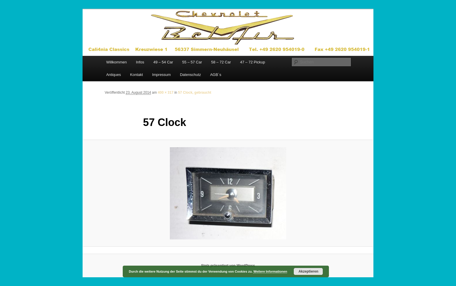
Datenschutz (190, 74)
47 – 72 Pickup (252, 62)
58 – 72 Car (221, 62)
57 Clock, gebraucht (194, 92)
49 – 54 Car (163, 62)
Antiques (113, 74)
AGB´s (215, 74)
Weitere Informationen (270, 271)
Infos (140, 62)
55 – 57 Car (192, 62)
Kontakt (136, 74)
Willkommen (116, 62)
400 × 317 (166, 92)
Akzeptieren (308, 271)
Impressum (161, 74)
